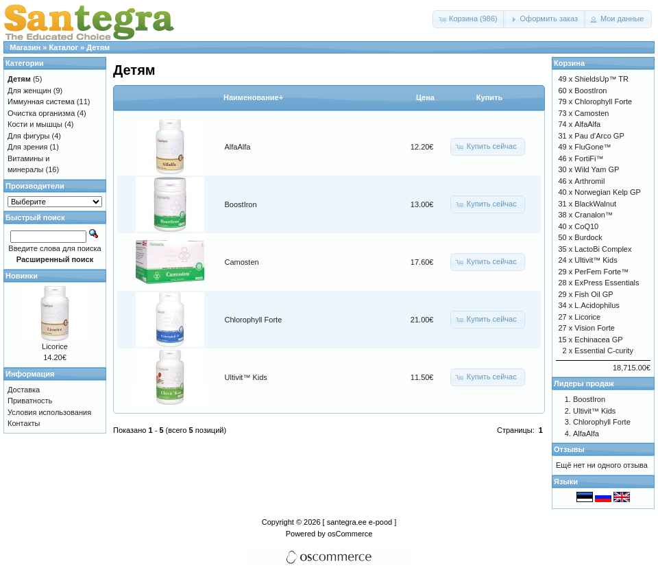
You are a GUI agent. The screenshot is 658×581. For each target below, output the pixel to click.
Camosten (242, 262)
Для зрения (27, 147)
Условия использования (49, 412)
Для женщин (29, 90)
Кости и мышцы (35, 124)
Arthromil (589, 181)
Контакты (24, 423)
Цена (425, 97)
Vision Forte (594, 328)
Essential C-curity (603, 350)
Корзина (569, 63)
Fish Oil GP (593, 294)
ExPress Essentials (606, 282)
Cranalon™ (593, 215)
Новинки (21, 276)
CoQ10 (586, 226)
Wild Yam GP (596, 169)
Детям (98, 47)
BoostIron (241, 204)
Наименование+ (253, 97)
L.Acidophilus (596, 305)
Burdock (588, 237)
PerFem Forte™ (601, 272)
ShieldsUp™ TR (601, 79)
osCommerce (350, 534)
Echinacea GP (598, 339)
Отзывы (569, 449)
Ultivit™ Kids (246, 377)
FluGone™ (592, 147)
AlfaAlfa (238, 147)
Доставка (24, 390)
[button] (469, 19)
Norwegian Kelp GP (607, 192)
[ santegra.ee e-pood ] (360, 522)
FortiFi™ (588, 158)
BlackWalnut (595, 204)
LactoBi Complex (602, 249)
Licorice (55, 346)
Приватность (30, 400)
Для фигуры (29, 136)
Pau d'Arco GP (599, 136)
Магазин (25, 47)
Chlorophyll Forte (253, 320)
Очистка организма (41, 113)
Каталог (63, 47)
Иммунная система (41, 101)
